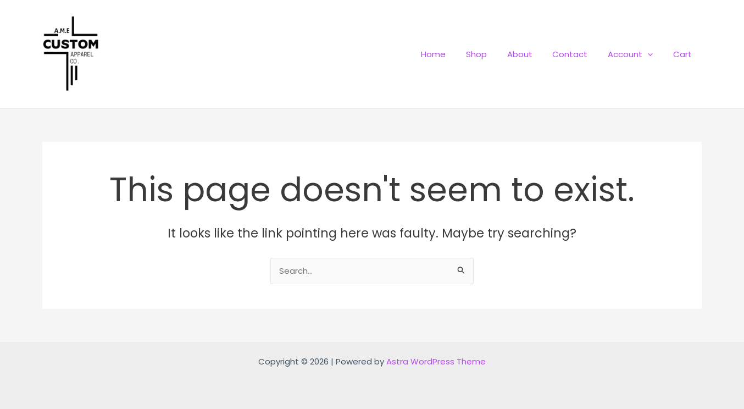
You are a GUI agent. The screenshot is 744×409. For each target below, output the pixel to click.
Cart (684, 54)
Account (635, 54)
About (532, 54)
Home (453, 54)
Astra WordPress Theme (436, 361)
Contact (579, 54)
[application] (653, 54)
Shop (492, 54)
